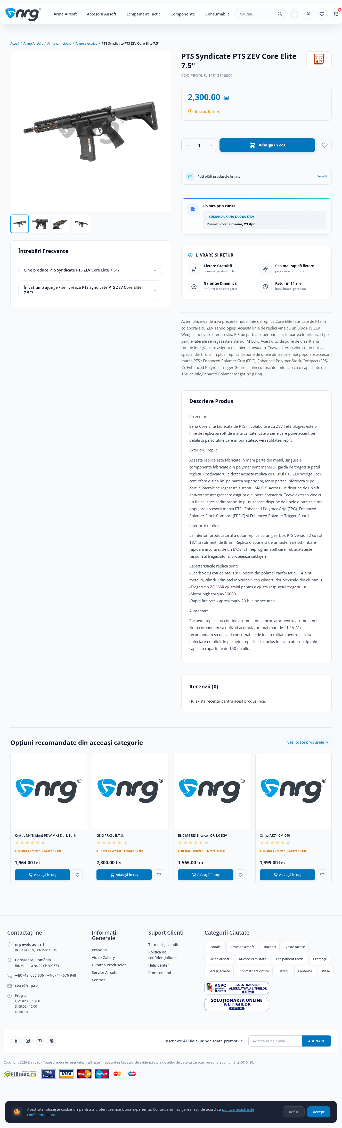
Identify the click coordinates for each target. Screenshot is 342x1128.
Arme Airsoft (65, 14)
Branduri (99, 950)
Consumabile (217, 14)
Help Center (158, 965)
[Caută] (280, 14)
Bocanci (270, 946)
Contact (98, 980)
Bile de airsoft (218, 959)
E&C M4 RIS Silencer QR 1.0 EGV (202, 835)
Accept (319, 1113)
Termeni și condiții (164, 944)
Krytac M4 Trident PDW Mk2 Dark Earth (46, 835)
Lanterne (305, 971)
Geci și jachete (219, 971)
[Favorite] (322, 14)
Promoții (320, 959)
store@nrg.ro (26, 985)
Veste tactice (295, 946)
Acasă (14, 43)
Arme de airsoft (242, 946)
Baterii (283, 971)
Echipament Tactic (143, 14)
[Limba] (294, 14)
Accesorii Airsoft (101, 14)
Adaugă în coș (42, 874)
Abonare (316, 1041)
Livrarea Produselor (109, 965)
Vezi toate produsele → (308, 742)
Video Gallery (103, 957)
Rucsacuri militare (252, 959)
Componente (182, 14)
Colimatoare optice (254, 971)
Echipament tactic (289, 959)
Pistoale (214, 946)
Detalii (321, 176)
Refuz (294, 1113)
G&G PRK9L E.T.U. (110, 835)
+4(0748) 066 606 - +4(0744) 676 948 (45, 975)
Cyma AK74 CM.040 (275, 835)
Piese (326, 971)
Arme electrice (86, 43)
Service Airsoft (104, 972)
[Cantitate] (199, 145)
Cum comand (159, 972)
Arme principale (59, 43)
